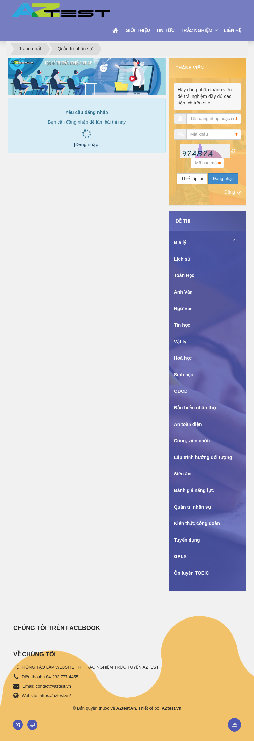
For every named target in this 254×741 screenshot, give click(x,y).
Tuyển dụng (187, 540)
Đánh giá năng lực (194, 490)
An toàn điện (188, 424)
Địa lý (180, 242)
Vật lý (180, 341)
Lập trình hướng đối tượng (203, 457)
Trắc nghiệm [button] (197, 30)
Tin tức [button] (165, 30)
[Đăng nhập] (87, 144)
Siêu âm (183, 473)
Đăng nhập (223, 178)
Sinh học (183, 374)
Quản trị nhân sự (192, 507)
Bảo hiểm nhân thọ (195, 407)
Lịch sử (182, 259)
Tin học (182, 325)
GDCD (181, 391)
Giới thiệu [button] (138, 30)
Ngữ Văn (183, 308)
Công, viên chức (192, 440)
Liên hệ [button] (232, 30)
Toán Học (184, 275)
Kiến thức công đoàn (197, 523)
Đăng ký (232, 192)
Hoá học (183, 358)
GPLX (180, 556)
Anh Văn (183, 292)
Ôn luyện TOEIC (191, 573)
